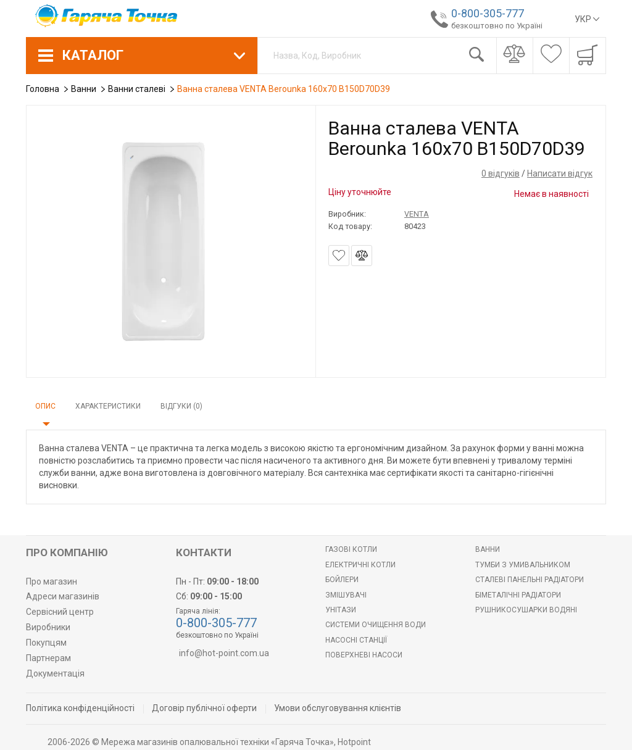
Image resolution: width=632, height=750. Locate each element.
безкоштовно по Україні (492, 26)
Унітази (340, 610)
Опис (45, 406)
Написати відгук (559, 173)
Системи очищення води (375, 624)
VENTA (416, 214)
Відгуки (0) (181, 406)
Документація (55, 673)
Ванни (487, 549)
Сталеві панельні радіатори (529, 579)
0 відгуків (500, 173)
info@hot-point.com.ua (224, 653)
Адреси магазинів (62, 596)
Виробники (48, 627)
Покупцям (46, 643)
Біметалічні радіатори (518, 595)
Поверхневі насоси (363, 655)
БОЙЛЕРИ (342, 579)
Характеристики (108, 406)
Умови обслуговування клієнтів (337, 708)
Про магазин (51, 581)
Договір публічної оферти (204, 708)
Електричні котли (360, 564)
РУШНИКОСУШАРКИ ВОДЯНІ (526, 610)
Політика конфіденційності (80, 708)
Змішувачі (346, 595)
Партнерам (48, 658)
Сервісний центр (60, 612)
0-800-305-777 (483, 13)
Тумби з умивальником (522, 564)
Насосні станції (356, 640)
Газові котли (351, 549)
